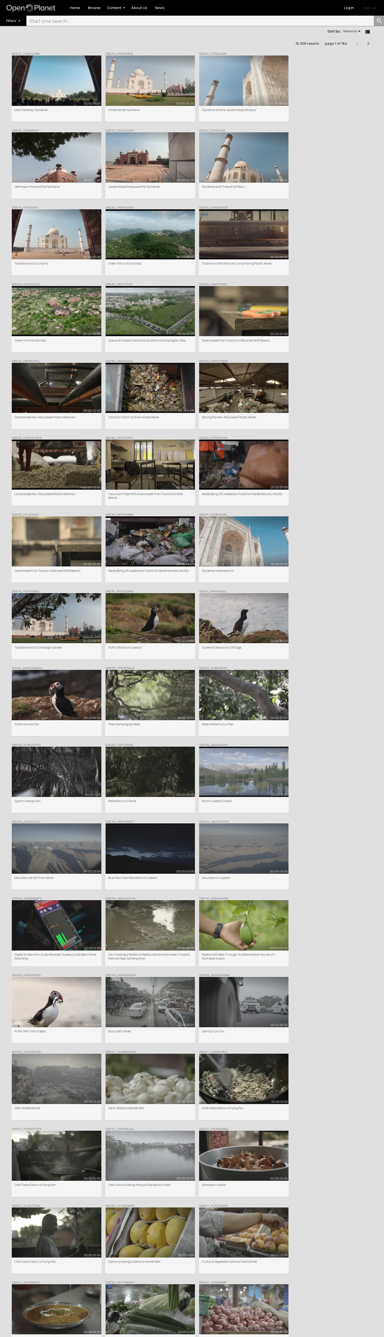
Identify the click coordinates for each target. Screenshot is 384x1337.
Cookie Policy (68, 1330)
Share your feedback (279, 1289)
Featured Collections (135, 1284)
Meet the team (204, 1284)
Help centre (201, 1293)
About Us (200, 1280)
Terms (54, 1330)
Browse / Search (132, 1280)
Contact (199, 1298)
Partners (200, 1289)
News (269, 1280)
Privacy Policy (89, 1330)
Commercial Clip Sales (136, 1289)
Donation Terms (111, 1330)
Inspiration (273, 1284)
